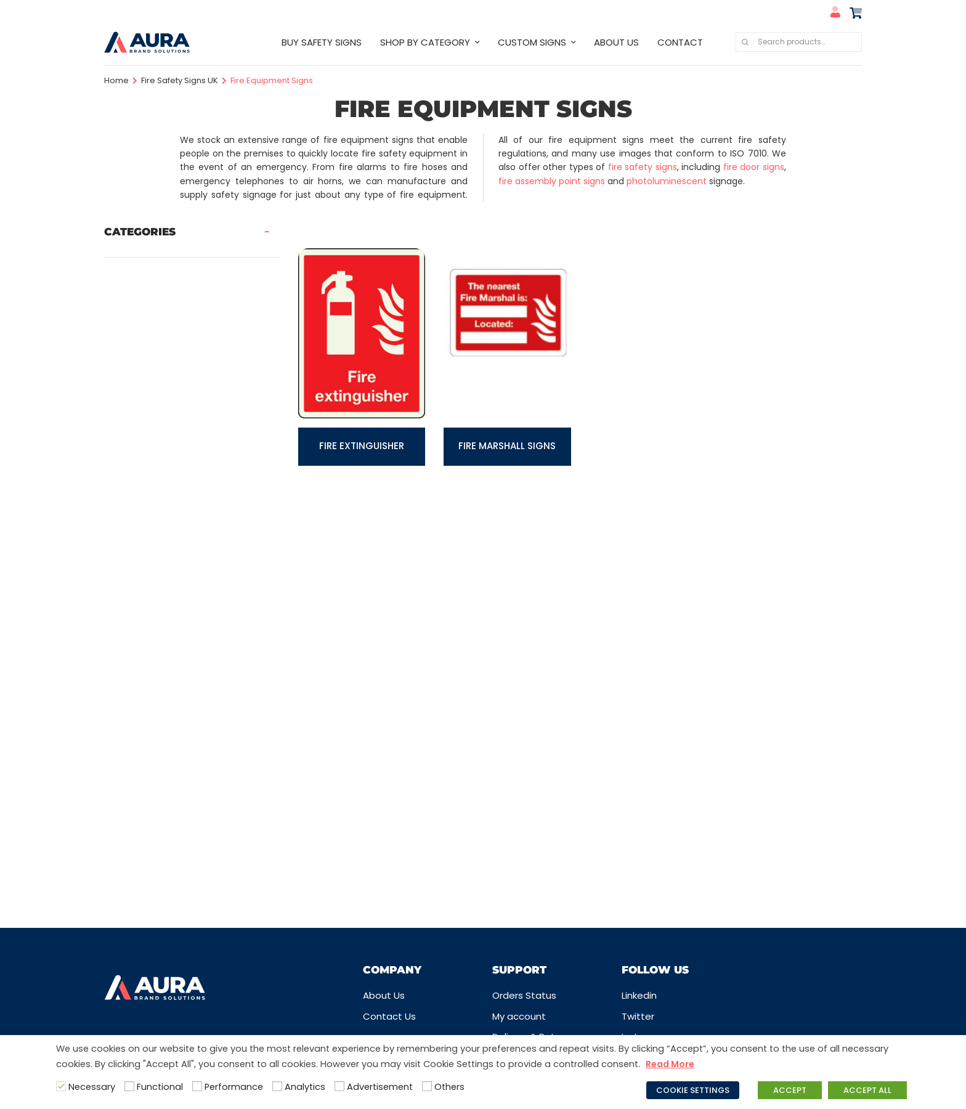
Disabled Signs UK (144, 395)
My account (519, 1016)
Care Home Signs (144, 282)
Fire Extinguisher (361, 445)
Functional (160, 1087)
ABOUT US (616, 42)
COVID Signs (132, 350)
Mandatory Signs (142, 590)
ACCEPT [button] (789, 1090)
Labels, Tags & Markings (157, 568)
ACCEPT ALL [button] (867, 1090)
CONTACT (680, 42)
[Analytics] (277, 1086)
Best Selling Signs (143, 260)
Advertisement (380, 1087)
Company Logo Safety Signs (169, 305)
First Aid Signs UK (142, 440)
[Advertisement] (339, 1086)
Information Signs (144, 545)
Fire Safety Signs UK (179, 80)
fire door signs (753, 167)
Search (745, 42)
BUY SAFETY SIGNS (322, 42)
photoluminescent (667, 181)
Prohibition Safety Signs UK (165, 673)
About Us (384, 995)
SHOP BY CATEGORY (425, 42)
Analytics (305, 1087)
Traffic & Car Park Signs (157, 846)
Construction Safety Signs (164, 327)
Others (449, 1087)
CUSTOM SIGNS (532, 42)
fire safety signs (642, 167)
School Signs (132, 779)
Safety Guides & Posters (160, 756)
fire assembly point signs (551, 181)
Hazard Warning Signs (153, 500)
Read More (670, 1064)
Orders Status (524, 995)
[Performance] (197, 1086)
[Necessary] (61, 1086)
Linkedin (639, 995)
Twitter (638, 1016)
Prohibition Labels (144, 651)
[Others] (427, 1086)
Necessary (91, 1087)
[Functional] (129, 1086)
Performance (234, 1087)
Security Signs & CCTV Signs (168, 801)
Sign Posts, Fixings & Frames (167, 824)
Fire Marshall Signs (507, 445)
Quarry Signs (132, 696)
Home (116, 80)
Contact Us (389, 1016)
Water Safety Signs (148, 869)
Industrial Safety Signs (154, 523)
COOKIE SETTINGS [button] (692, 1090)
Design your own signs (154, 372)
